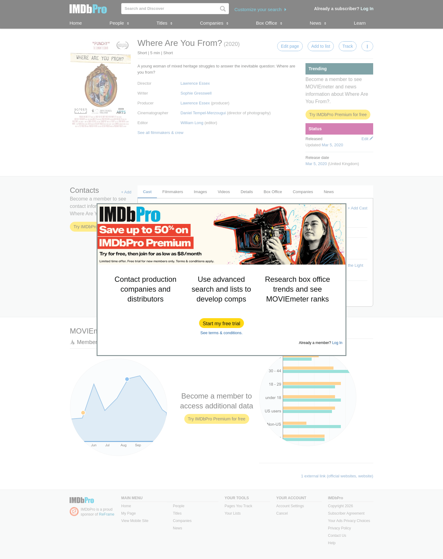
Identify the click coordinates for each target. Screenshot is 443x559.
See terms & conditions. (221, 332)
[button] (221, 323)
